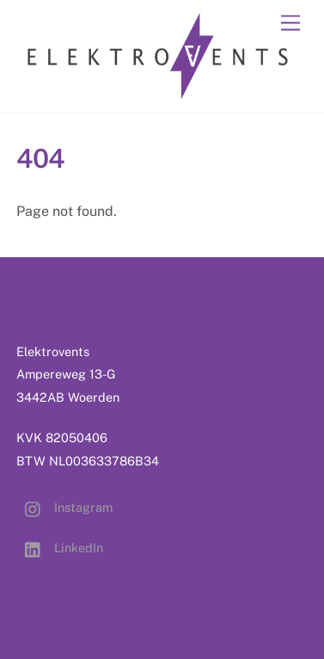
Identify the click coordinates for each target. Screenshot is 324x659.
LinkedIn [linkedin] (59, 547)
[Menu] (290, 23)
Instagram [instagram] (64, 507)
